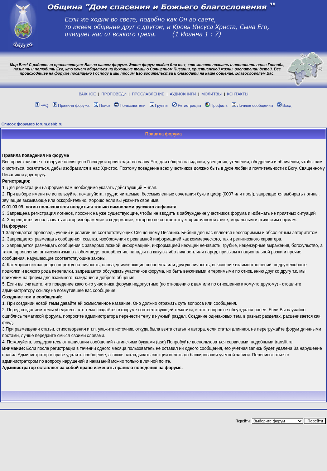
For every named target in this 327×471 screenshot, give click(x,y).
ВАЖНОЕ (87, 94)
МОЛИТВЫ (211, 94)
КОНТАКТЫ (237, 94)
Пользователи (129, 105)
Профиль (216, 105)
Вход (284, 105)
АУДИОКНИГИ (183, 94)
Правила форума (71, 105)
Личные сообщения (252, 105)
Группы (159, 105)
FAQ (41, 105)
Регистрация (186, 105)
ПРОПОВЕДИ (113, 94)
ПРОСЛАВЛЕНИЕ (148, 94)
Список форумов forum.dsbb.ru (32, 124)
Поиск (102, 105)
